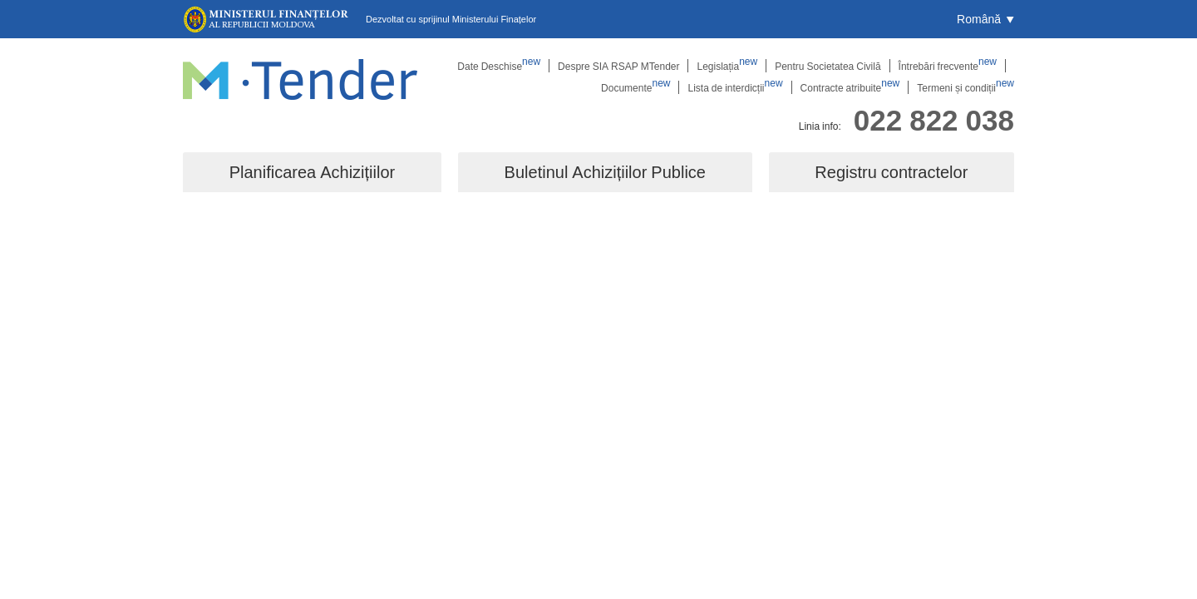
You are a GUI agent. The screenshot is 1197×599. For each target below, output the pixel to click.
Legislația (727, 65)
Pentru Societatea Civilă (827, 65)
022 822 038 (934, 119)
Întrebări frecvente (948, 65)
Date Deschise (498, 65)
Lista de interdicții (734, 87)
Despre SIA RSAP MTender (618, 65)
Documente (635, 87)
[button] (985, 19)
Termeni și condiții (965, 87)
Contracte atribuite (850, 87)
